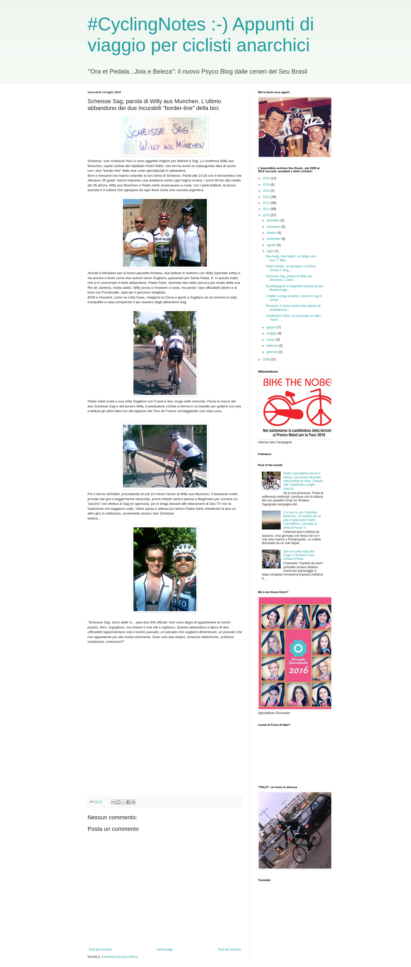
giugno (272, 327)
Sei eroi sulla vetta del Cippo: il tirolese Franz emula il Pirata (299, 555)
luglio (271, 251)
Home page (165, 949)
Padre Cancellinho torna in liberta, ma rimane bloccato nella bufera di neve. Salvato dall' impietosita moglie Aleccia (303, 481)
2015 (267, 184)
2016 (267, 178)
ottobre (272, 233)
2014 (267, 190)
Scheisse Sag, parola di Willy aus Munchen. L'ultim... (289, 278)
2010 (267, 215)
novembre (274, 227)
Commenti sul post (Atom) (119, 957)
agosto (272, 245)
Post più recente (100, 949)
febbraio (273, 345)
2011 (267, 209)
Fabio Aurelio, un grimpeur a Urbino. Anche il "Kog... (291, 268)
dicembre (273, 220)
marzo (271, 339)
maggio (272, 333)
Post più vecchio (229, 949)
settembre (274, 239)
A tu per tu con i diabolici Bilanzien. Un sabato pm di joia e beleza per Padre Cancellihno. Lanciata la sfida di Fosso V (302, 520)
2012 (267, 203)
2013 (267, 197)
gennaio (273, 352)
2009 (267, 359)
